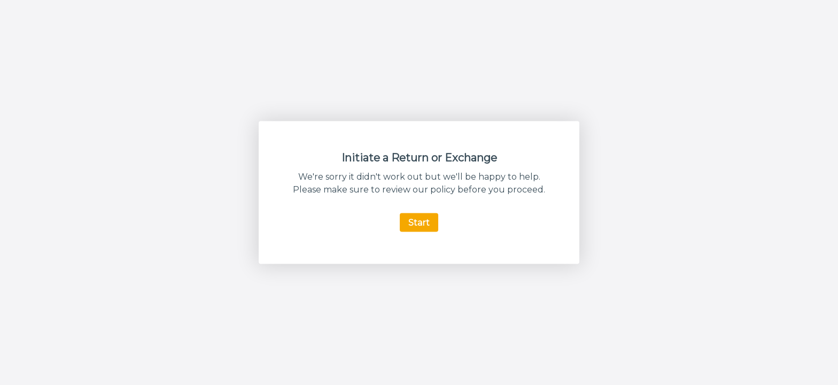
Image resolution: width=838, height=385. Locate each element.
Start (419, 223)
